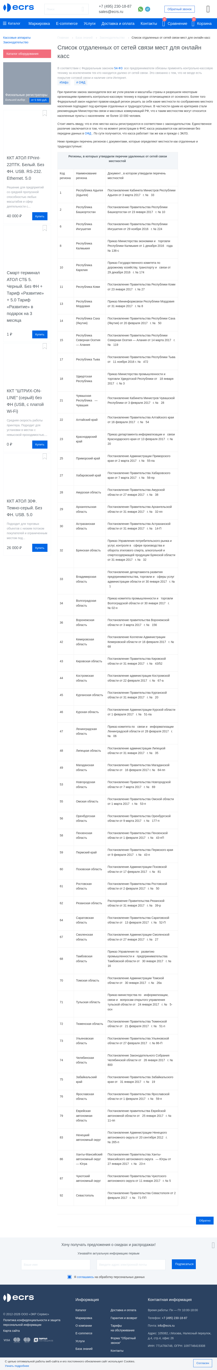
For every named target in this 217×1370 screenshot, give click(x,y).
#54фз (64, 82)
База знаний (83, 1348)
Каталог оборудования (22, 53)
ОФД (88, 133)
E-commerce (67, 23)
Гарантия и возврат (124, 1317)
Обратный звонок (180, 9)
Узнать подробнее (17, 1365)
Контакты (148, 23)
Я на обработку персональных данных (109, 1276)
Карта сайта (11, 1330)
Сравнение (174, 22)
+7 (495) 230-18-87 (115, 6)
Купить (39, 216)
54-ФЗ (118, 68)
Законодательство (15, 42)
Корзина (202, 22)
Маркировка (39, 23)
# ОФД (80, 82)
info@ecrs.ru (166, 1325)
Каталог (11, 23)
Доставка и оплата (118, 23)
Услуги (89, 23)
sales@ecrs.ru (111, 12)
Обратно (205, 1220)
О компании (83, 1325)
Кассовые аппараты (17, 37)
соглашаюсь (85, 1276)
